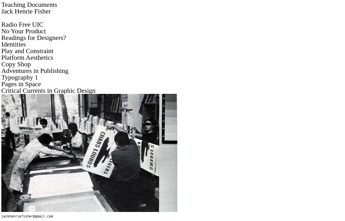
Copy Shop (16, 64)
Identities (13, 44)
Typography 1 (19, 77)
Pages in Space (21, 83)
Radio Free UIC (22, 24)
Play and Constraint (27, 50)
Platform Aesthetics (27, 57)
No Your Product (23, 31)
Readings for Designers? (33, 37)
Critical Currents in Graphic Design (48, 90)
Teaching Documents (29, 4)
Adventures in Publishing (34, 70)
